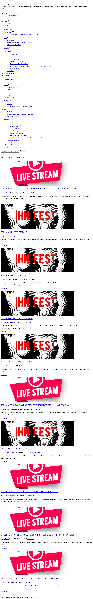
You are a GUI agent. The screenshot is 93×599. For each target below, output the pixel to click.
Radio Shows (11, 40)
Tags (8, 23)
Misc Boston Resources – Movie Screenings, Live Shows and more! (30, 66)
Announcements (11, 582)
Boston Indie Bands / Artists (19, 64)
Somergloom (17, 59)
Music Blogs (10, 71)
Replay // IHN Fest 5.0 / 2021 (14, 275)
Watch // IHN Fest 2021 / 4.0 (14, 448)
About (6, 13)
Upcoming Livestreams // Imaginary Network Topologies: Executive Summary (41, 189)
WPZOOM (36, 597)
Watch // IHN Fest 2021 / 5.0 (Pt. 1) (17, 362)
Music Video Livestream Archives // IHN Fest (24, 34)
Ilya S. (4, 193)
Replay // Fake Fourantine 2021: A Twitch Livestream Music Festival (35, 405)
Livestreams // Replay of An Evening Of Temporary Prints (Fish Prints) (37, 535)
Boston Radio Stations (17, 61)
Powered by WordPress (8, 597)
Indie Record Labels (13, 68)
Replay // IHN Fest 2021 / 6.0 (14, 232)
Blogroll (7, 48)
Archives (10, 32)
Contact (6, 75)
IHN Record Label (9, 73)
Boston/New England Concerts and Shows (20, 42)
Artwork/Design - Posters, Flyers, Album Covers (20, 236)
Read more (4, 202)
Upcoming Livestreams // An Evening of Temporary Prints (30, 578)
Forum (7, 21)
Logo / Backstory (12, 15)
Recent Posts (11, 26)
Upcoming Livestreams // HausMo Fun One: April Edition (29, 492)
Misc (6, 38)
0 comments (37, 193)
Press (8, 18)
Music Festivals (15, 54)
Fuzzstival (16, 57)
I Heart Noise (8, 80)
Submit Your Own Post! (14, 45)
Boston (10, 51)
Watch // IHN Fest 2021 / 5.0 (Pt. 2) (17, 318)
